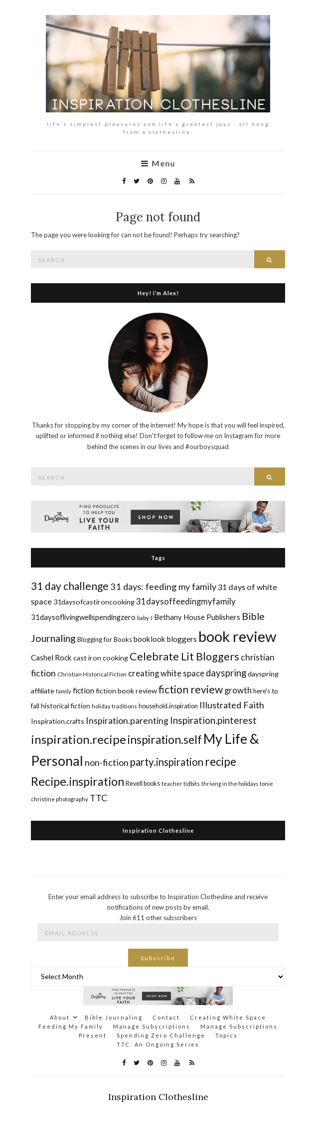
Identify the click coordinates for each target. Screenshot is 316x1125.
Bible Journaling (114, 1017)
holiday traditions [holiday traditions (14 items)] (114, 706)
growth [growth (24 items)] (238, 690)
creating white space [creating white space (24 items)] (166, 673)
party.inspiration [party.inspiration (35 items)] (166, 762)
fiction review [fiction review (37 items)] (190, 689)
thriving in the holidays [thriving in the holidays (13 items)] (229, 783)
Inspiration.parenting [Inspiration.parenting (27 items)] (127, 720)
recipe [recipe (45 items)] (220, 761)
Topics (226, 1035)
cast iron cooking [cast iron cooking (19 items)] (100, 657)
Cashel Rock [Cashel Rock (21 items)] (51, 657)
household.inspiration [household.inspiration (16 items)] (168, 706)
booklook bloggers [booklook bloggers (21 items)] (165, 638)
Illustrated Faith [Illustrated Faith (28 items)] (231, 704)
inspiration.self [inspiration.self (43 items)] (165, 739)
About (60, 1017)
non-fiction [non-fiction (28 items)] (107, 762)
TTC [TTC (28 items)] (99, 797)
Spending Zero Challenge (161, 1035)
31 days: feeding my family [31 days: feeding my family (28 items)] (163, 586)
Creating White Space (228, 1017)
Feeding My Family (70, 1026)
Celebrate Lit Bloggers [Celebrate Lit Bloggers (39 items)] (184, 656)
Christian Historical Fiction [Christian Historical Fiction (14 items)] (92, 674)
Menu (158, 163)
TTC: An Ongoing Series (158, 1044)
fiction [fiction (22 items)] (83, 690)
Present (93, 1035)
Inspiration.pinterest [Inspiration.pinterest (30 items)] (213, 720)
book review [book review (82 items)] (237, 636)
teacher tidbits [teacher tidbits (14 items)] (180, 783)
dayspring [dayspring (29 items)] (226, 672)
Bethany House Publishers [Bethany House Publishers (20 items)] (197, 616)
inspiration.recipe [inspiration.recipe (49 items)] (78, 739)
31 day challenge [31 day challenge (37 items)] (70, 585)
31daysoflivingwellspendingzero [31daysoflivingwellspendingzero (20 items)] (83, 616)
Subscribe (158, 958)
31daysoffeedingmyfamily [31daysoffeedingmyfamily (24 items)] (186, 601)
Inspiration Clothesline (158, 830)
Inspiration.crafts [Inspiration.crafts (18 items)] (57, 721)
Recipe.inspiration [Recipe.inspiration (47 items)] (77, 781)
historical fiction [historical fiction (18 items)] (65, 705)
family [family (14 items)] (63, 691)
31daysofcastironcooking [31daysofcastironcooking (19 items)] (94, 601)
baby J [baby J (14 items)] (145, 617)
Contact (166, 1017)
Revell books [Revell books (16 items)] (143, 783)
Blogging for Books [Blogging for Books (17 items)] (104, 639)
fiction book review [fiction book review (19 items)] (126, 690)
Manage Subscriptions (151, 1026)
